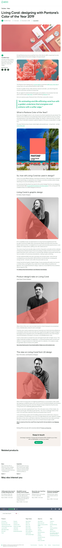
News (8, 8)
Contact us (52, 521)
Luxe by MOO (4, 527)
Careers (39, 529)
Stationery (33, 3)
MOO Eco (28, 522)
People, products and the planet (43, 525)
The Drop (3, 8)
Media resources (41, 522)
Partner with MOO (41, 540)
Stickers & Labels (17, 3)
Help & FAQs (3, 4)
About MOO (40, 521)
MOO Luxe (28, 524)
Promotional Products (40, 3)
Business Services (49, 3)
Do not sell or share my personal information (54, 533)
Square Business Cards (5, 524)
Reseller (39, 533)
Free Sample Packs (35, 1)
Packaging (40, 538)
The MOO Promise (41, 537)
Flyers (2, 532)
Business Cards (4, 3)
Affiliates (51, 529)
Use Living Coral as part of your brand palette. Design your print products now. (36, 345)
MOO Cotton (28, 527)
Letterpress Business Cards (6, 526)
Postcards (11, 3)
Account (41, 1)
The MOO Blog (57, 3)
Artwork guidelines (53, 527)
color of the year (21, 125)
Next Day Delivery (53, 524)
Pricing (51, 522)
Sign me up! (38, 442)
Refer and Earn (53, 531)
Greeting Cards (16, 524)
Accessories (16, 529)
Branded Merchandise (18, 531)
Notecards (15, 522)
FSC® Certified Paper (30, 534)
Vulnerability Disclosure (54, 535)
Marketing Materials (26, 3)
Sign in (46, 1)
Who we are (40, 527)
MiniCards (3, 531)
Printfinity (39, 535)
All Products (3, 521)
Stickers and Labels (17, 526)
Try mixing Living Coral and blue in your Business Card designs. (32, 269)
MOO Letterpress (29, 531)
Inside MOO (35, 20)
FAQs (51, 526)
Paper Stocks (28, 521)
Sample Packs (28, 532)
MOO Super (28, 526)
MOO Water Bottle (5, 529)
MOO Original (28, 529)
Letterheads (16, 527)
